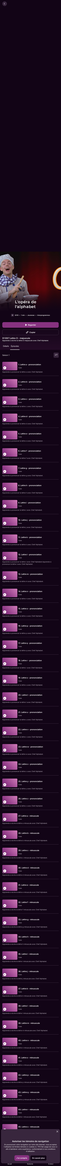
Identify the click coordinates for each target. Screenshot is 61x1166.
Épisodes (15, 346)
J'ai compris (21, 1158)
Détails (6, 346)
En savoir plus (38, 1158)
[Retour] (4, 3)
